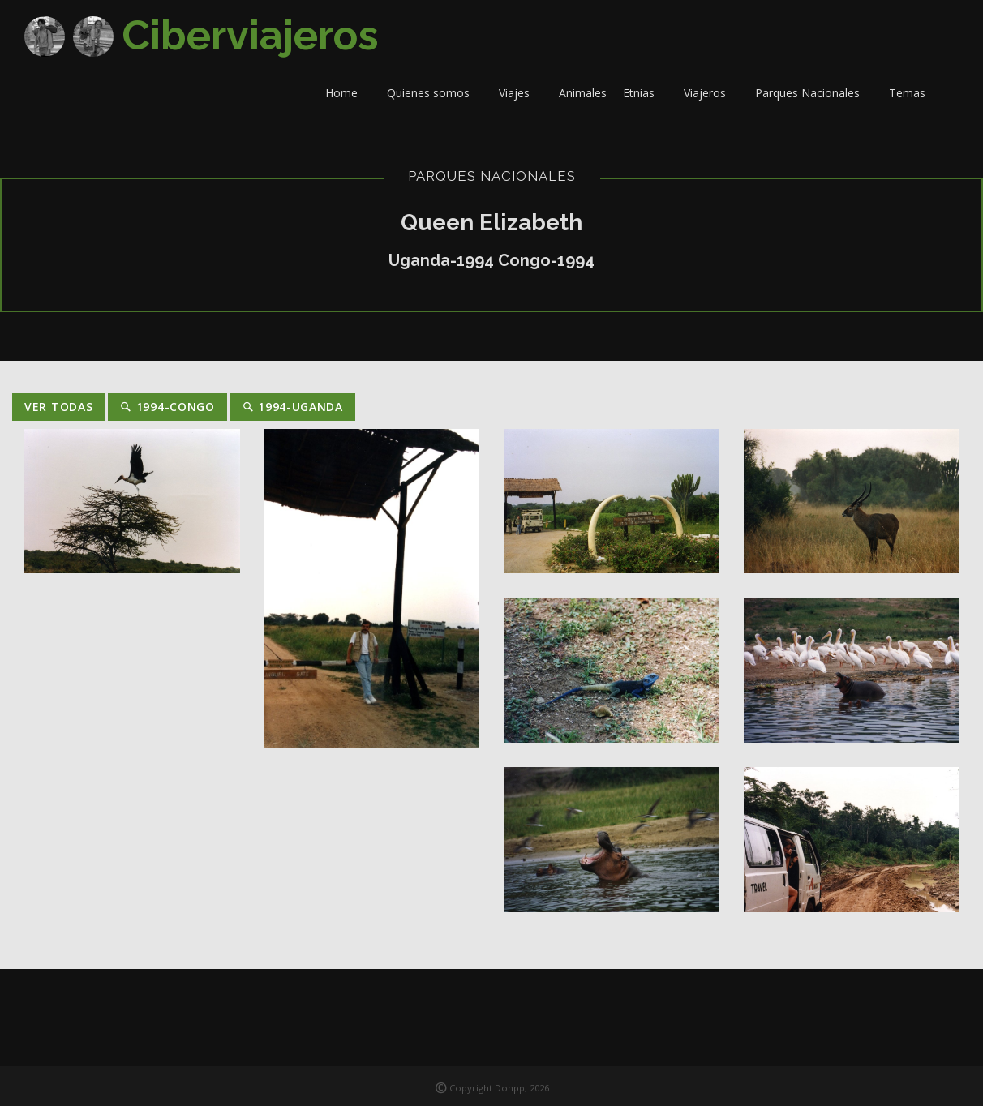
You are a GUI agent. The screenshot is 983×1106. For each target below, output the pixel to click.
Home (348, 93)
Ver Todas (58, 406)
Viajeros (711, 93)
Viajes (521, 93)
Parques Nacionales (814, 93)
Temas (913, 93)
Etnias (645, 93)
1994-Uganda (293, 406)
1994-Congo (167, 406)
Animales (583, 93)
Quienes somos (435, 93)
